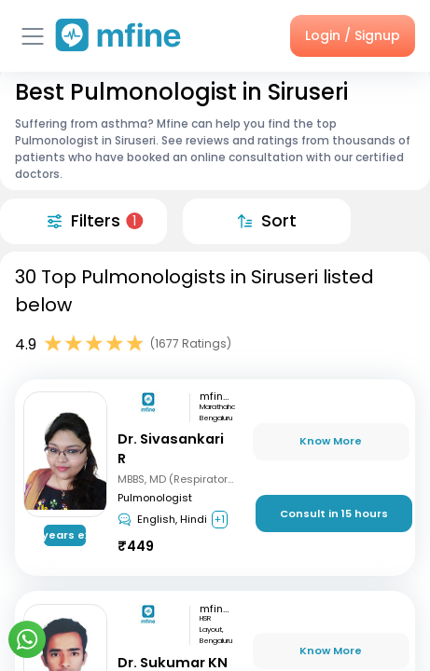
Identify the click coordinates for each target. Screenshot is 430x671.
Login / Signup (352, 35)
